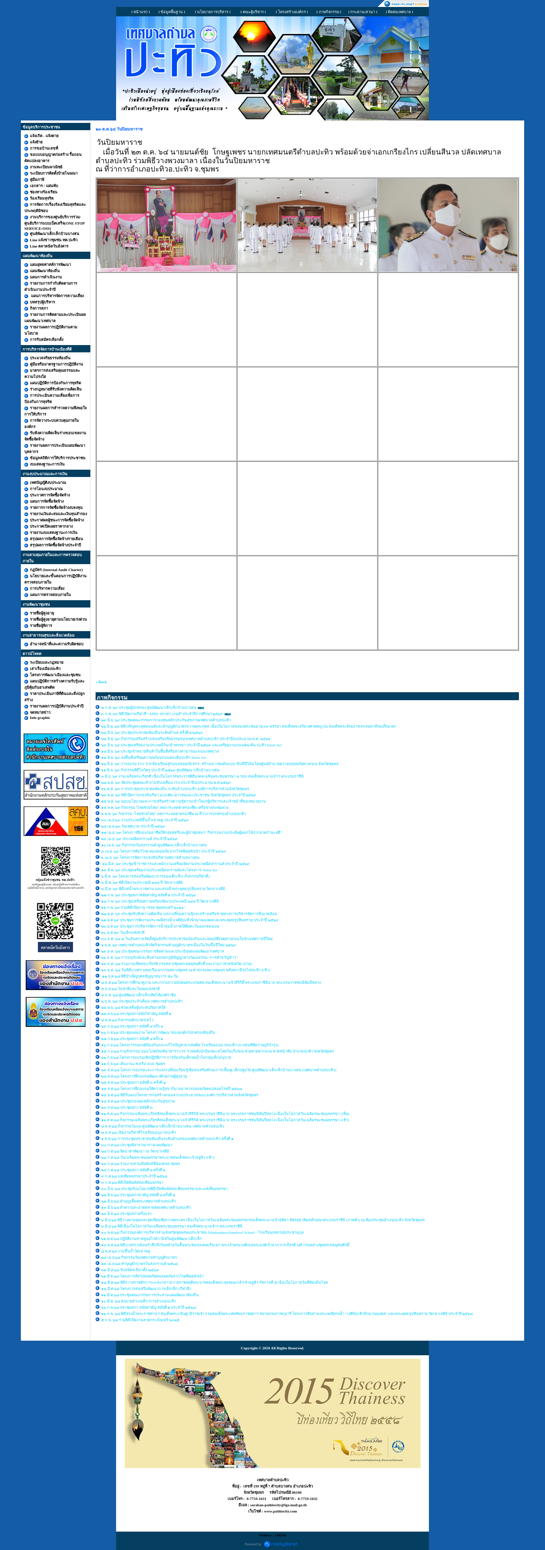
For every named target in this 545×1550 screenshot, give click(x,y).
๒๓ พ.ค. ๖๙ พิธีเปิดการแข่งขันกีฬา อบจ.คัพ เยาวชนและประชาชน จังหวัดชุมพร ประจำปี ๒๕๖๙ (178, 795)
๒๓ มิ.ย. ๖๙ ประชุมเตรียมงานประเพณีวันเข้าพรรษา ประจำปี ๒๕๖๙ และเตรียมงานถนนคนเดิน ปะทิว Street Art (192, 745)
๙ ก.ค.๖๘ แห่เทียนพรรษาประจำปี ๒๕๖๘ (134, 1176)
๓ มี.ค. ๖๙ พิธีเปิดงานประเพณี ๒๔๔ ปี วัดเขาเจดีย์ (142, 882)
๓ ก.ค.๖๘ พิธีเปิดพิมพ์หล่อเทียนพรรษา (132, 1182)
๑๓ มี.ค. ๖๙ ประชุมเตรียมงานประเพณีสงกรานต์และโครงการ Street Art (159, 870)
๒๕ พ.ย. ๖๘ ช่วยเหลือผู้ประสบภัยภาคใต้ (133, 1007)
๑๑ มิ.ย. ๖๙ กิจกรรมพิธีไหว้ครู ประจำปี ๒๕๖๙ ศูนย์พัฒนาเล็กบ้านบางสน (160, 770)
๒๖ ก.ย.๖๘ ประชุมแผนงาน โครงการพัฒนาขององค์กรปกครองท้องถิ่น (158, 1032)
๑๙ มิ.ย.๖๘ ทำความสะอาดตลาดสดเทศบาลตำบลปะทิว (146, 1207)
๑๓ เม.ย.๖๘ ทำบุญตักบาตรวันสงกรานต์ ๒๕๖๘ (139, 1264)
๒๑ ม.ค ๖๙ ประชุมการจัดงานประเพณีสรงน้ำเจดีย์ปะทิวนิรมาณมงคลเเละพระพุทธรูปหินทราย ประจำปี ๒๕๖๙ (189, 920)
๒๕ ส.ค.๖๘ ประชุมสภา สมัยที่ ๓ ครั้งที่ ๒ (133, 1082)
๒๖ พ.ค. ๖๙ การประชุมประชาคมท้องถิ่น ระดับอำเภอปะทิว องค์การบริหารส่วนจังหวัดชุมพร (175, 789)
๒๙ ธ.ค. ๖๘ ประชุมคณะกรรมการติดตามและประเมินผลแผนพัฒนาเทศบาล (162, 951)
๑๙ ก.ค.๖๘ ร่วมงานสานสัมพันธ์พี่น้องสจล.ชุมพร (141, 1164)
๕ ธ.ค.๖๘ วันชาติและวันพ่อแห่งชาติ (130, 989)
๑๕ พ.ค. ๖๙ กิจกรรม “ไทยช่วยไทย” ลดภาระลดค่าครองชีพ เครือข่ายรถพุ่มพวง (164, 807)
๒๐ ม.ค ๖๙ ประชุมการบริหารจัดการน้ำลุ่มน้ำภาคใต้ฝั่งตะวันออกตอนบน (160, 926)
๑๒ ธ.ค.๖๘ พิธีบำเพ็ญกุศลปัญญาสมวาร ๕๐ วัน (139, 976)
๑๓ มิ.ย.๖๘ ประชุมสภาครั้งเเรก (126, 1214)
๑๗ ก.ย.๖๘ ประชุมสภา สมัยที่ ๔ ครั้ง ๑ (132, 1039)
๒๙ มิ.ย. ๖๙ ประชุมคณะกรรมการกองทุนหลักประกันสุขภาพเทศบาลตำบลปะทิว (166, 720)
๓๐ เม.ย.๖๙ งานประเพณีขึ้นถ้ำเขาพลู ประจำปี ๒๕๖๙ (145, 820)
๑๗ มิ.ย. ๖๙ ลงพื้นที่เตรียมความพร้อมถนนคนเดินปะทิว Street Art (153, 757)
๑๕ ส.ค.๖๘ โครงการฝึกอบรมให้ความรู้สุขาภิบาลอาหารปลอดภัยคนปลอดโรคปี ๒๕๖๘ (171, 1089)
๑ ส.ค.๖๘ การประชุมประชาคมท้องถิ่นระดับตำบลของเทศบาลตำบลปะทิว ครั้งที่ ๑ (167, 1139)
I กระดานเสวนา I (362, 12)
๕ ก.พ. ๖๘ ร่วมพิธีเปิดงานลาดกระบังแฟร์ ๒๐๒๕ (140, 1320)
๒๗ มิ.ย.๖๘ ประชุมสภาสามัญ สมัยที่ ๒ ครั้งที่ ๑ (138, 1195)
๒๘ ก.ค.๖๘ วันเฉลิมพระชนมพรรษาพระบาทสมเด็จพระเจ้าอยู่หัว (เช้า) (157, 1157)
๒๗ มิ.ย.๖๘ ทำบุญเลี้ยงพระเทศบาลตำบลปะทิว (138, 1201)
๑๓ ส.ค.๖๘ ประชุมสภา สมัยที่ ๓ (127, 1107)
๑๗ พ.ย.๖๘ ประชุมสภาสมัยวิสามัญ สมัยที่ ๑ (136, 1014)
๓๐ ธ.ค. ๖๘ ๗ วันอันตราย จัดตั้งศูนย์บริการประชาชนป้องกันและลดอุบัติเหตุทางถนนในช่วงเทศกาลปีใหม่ (186, 939)
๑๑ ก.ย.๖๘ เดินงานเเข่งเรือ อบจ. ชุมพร (133, 1064)
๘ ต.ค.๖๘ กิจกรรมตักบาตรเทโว (127, 1020)
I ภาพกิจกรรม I (328, 12)
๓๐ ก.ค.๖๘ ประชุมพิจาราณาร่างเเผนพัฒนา (136, 1145)
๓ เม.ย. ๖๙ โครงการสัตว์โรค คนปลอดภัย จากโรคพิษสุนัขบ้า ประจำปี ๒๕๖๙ (163, 851)
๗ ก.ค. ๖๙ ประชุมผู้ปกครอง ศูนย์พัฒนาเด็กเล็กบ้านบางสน (148, 707)
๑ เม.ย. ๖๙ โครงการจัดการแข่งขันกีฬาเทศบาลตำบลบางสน (150, 857)
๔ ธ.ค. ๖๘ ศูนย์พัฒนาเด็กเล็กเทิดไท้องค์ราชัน (139, 995)
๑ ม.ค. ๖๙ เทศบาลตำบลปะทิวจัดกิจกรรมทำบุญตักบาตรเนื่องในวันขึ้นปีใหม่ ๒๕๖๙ (168, 945)
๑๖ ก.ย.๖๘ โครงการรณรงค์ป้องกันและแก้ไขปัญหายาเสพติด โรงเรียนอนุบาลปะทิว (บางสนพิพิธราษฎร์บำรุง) (189, 1045)
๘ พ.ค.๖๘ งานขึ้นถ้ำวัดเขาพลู (125, 1251)
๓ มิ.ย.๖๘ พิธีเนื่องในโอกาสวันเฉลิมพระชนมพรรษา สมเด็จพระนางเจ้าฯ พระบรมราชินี (172, 1226)
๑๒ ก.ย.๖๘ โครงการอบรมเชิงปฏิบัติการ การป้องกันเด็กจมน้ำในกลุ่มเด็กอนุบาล (166, 1057)
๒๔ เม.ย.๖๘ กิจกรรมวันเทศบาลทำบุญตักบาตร (139, 1257)
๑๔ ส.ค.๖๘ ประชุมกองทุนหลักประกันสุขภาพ (138, 1101)
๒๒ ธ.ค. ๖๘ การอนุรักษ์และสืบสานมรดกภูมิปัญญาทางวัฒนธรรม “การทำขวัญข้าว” (169, 957)
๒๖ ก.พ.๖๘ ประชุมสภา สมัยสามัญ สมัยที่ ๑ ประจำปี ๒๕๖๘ (148, 1307)
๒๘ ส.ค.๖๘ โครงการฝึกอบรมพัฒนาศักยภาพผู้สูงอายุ (144, 1076)
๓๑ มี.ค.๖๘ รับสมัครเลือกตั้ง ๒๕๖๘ (129, 1270)
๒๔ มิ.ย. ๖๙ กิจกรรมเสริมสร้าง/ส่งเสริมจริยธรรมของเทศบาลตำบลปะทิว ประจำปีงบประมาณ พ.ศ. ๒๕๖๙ (186, 739)
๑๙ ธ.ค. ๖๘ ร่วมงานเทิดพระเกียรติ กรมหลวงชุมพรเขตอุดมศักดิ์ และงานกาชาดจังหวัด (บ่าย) (176, 964)
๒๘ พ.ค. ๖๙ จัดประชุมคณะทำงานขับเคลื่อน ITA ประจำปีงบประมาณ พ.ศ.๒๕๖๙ (166, 782)
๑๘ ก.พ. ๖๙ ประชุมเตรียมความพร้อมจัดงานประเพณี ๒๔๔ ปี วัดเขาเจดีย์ (160, 901)
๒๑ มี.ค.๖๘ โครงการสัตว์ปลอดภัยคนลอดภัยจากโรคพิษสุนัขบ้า (152, 1276)
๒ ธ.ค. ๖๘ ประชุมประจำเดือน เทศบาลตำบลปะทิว (142, 1001)
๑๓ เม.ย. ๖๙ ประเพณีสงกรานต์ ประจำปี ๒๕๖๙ (139, 839)
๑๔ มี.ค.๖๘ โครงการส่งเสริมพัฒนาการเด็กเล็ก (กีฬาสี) (146, 1289)
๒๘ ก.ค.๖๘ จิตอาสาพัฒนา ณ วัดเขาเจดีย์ (135, 1151)
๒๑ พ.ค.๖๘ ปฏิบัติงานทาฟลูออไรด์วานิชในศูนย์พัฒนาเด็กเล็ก (151, 1239)
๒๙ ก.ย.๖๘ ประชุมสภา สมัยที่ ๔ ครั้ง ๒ (132, 1026)
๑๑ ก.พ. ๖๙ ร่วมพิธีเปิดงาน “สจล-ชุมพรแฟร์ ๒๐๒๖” (143, 907)
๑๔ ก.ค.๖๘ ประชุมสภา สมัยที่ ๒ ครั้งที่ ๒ (133, 1170)
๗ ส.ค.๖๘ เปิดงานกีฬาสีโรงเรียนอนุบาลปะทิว (138, 1132)
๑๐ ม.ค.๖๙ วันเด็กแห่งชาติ (123, 932)
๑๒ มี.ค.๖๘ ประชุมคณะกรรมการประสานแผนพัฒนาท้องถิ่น (150, 1295)
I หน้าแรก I (140, 12)
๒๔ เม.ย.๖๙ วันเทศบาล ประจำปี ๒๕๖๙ (133, 826)
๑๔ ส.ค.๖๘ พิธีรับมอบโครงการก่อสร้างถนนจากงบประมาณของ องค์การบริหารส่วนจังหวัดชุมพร (179, 1095)
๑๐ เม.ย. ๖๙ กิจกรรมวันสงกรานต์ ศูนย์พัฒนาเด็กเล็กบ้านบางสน (154, 845)
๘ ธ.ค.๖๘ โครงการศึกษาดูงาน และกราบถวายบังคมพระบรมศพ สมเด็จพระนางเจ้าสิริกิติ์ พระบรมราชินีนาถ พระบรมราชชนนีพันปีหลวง (211, 982)
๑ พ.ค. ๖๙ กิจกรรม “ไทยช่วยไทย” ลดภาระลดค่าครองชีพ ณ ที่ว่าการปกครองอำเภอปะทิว (173, 814)
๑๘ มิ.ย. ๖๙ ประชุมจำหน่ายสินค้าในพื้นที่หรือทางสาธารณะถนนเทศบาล (160, 751)
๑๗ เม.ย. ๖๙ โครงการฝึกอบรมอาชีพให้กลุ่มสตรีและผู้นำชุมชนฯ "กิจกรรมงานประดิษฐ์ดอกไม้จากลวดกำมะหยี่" (191, 832)
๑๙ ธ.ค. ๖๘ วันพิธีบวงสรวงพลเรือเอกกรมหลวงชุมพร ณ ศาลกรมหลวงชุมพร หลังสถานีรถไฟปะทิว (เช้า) (185, 970)
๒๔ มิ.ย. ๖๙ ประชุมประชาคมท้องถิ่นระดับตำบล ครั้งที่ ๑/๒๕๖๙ (152, 732)
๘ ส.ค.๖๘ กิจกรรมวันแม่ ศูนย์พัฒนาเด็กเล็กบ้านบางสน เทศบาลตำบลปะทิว (163, 1126)
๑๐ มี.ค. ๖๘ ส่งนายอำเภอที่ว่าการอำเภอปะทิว (138, 1301)
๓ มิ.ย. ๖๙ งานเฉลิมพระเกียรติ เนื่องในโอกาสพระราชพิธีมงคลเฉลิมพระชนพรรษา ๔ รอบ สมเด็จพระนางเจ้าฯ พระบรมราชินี (202, 776)
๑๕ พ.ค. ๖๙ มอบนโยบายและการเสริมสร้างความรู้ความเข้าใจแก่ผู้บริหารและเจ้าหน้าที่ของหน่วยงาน (183, 801)
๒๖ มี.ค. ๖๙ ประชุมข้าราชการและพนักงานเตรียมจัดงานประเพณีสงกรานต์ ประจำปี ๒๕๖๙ (175, 864)
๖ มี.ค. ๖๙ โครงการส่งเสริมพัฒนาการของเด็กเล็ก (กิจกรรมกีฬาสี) (155, 876)
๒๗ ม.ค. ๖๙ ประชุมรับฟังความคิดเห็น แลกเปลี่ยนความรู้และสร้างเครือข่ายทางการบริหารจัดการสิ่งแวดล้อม (189, 914)
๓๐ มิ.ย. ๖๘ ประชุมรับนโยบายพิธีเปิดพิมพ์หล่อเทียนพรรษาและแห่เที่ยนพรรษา (164, 1189)
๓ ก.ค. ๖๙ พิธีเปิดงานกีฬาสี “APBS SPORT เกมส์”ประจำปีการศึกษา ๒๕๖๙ (162, 714)
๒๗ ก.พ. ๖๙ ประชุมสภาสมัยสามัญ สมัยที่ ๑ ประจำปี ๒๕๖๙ (148, 895)
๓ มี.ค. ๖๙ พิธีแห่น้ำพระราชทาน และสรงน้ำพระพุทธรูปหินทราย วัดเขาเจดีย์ (163, 889)
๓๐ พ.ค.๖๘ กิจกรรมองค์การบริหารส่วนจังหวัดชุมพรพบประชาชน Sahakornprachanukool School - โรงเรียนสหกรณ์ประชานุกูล (202, 1232)
